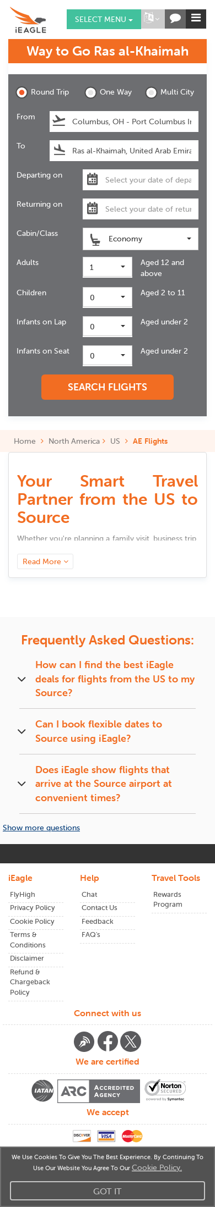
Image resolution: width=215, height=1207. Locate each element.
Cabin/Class (37, 233)
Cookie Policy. (157, 1167)
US (115, 441)
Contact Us (99, 907)
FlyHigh (22, 894)
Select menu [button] (104, 19)
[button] (151, 19)
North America (74, 441)
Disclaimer (27, 958)
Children (31, 292)
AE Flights (150, 441)
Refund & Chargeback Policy (30, 982)
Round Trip (42, 92)
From (26, 117)
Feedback (98, 921)
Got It (107, 1191)
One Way (108, 92)
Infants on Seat (43, 351)
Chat (89, 894)
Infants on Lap (41, 322)
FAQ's (91, 934)
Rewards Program (167, 900)
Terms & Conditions (28, 940)
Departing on (39, 175)
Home (29, 441)
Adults (28, 262)
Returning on (39, 204)
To (21, 146)
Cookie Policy (32, 921)
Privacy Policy (32, 907)
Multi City (169, 92)
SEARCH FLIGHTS (107, 387)
